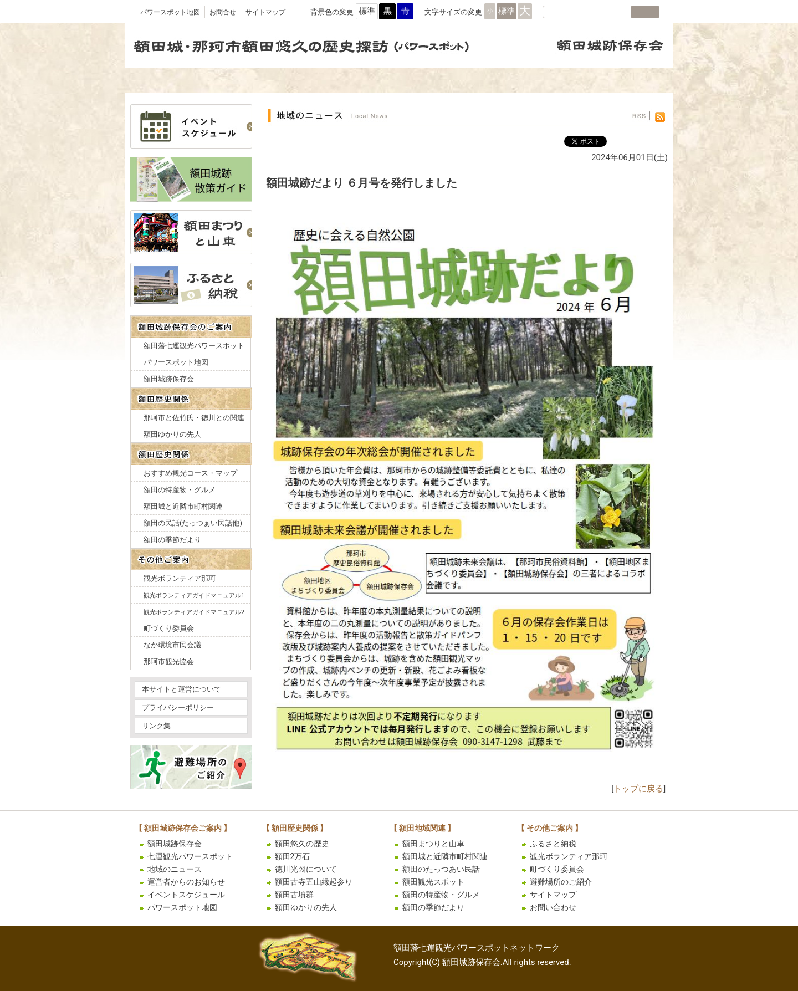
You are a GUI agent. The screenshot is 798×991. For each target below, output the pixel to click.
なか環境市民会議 (172, 645)
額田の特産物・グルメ (180, 490)
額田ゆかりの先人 (172, 434)
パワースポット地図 (170, 12)
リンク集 (156, 726)
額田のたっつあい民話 (441, 869)
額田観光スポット (433, 881)
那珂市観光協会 (169, 661)
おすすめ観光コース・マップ (190, 473)
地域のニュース (174, 869)
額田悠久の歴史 (302, 843)
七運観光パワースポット (190, 856)
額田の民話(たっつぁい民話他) (193, 523)
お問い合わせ (553, 907)
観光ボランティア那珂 (180, 578)
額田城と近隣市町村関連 (183, 506)
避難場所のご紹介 (561, 881)
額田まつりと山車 (433, 843)
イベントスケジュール (186, 894)
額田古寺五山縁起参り (313, 881)
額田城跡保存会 (169, 379)
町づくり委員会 (169, 628)
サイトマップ (265, 12)
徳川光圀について (306, 869)
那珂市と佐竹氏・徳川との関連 (194, 417)
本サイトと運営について (181, 689)
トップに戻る (638, 789)
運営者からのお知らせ (186, 881)
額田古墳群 (294, 894)
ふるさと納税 (553, 843)
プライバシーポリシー (178, 707)
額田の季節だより (172, 539)
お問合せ (222, 12)
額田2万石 (292, 856)
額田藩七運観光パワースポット (194, 345)
